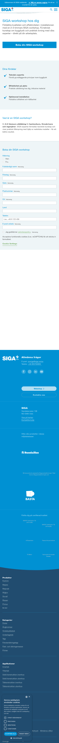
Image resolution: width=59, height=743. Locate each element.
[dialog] (17, 717)
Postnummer (11, 191)
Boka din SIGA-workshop (29, 44)
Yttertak (5, 671)
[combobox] (27, 697)
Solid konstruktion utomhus (13, 678)
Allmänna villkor (46, 731)
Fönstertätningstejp (10, 642)
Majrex (5, 585)
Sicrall (5, 596)
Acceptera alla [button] (10, 734)
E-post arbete (11, 224)
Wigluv (5, 592)
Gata (7, 183)
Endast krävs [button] (24, 734)
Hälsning (6, 156)
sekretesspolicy (24, 232)
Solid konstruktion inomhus (13, 674)
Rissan (5, 600)
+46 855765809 (35, 364)
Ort (7, 199)
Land (4, 207)
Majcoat (5, 588)
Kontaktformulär (28, 420)
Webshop (38, 389)
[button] (24, 372)
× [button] (29, 697)
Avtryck (35, 731)
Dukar (4, 623)
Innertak (5, 667)
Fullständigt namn (13, 166)
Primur (5, 604)
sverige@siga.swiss (35, 361)
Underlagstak (7, 635)
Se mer (4, 608)
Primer (5, 650)
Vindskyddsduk (8, 631)
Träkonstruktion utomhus (12, 686)
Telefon (5, 215)
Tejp (4, 639)
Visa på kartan (27, 417)
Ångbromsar (7, 627)
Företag (9, 175)
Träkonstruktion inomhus (12, 682)
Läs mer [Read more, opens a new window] (6, 713)
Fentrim (5, 581)
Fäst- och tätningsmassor (12, 646)
